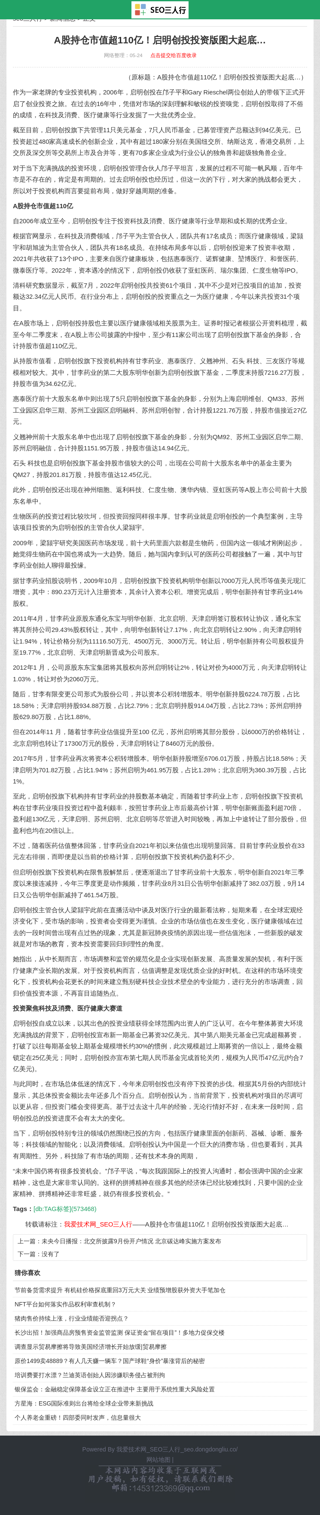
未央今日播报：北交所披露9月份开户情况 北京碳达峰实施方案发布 (131, 1241)
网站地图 (158, 1459)
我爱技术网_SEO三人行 (98, 1224)
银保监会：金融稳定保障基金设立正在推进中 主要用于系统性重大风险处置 (115, 1389)
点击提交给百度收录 (173, 55)
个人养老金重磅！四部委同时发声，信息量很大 (78, 1417)
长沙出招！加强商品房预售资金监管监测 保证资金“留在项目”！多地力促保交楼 (120, 1332)
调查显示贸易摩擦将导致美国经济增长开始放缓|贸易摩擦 (91, 1346)
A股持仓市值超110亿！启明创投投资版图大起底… (217, 1224)
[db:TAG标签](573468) (65, 1208)
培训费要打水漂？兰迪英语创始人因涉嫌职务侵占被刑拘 (90, 1375)
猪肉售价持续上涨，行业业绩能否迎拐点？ (72, 1318)
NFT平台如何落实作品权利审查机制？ (65, 1304)
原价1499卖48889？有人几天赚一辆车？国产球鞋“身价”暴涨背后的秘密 (110, 1360)
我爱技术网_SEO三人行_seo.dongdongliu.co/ (177, 1449)
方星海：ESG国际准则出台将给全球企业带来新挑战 (84, 1403)
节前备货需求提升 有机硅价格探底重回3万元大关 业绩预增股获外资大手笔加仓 (120, 1290)
